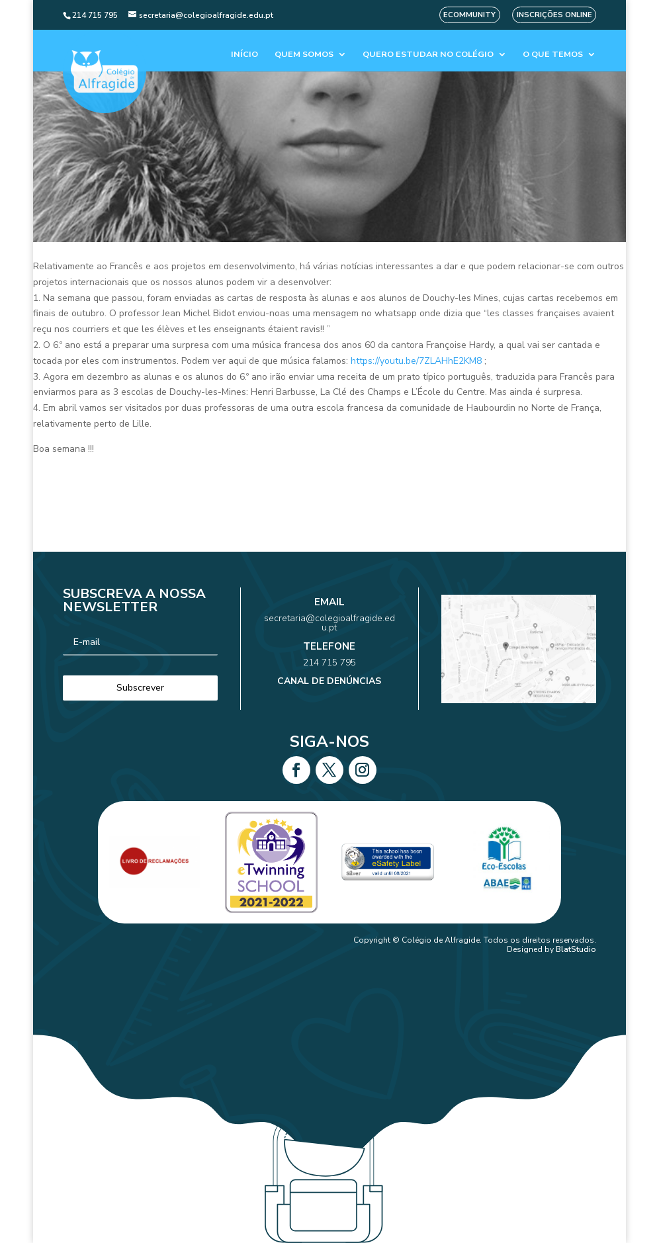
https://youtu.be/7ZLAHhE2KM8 (416, 361)
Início (244, 55)
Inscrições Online (554, 15)
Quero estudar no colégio (428, 55)
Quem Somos (304, 55)
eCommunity (469, 15)
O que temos (553, 55)
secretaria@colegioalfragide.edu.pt (329, 633)
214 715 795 (329, 656)
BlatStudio (576, 949)
